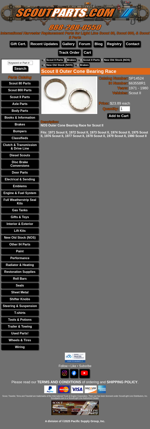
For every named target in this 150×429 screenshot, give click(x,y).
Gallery (68, 44)
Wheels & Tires (20, 340)
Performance (19, 258)
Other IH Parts (19, 244)
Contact (132, 44)
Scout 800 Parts (20, 90)
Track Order (69, 52)
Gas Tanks (20, 210)
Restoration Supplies (20, 271)
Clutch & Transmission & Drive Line (20, 146)
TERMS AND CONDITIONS (59, 382)
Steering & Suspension (20, 306)
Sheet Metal (20, 292)
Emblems (20, 186)
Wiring (20, 347)
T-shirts (20, 312)
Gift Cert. (18, 44)
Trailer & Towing (20, 326)
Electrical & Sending (20, 179)
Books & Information (19, 117)
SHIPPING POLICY (122, 382)
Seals (20, 285)
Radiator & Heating (20, 265)
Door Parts (20, 172)
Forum (84, 44)
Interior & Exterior (20, 224)
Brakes (20, 124)
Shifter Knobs (20, 299)
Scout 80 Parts (20, 83)
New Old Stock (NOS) (20, 237)
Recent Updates (44, 44)
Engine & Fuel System (20, 193)
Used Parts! (20, 333)
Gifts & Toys (20, 217)
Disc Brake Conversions (19, 163)
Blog (99, 44)
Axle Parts (19, 104)
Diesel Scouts (20, 155)
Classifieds (20, 138)
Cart (87, 52)
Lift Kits (20, 230)
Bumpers (20, 131)
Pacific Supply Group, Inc (87, 421)
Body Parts (20, 110)
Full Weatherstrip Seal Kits (20, 201)
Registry (114, 44)
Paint (20, 251)
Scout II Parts (20, 97)
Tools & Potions (20, 319)
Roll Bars (20, 278)
